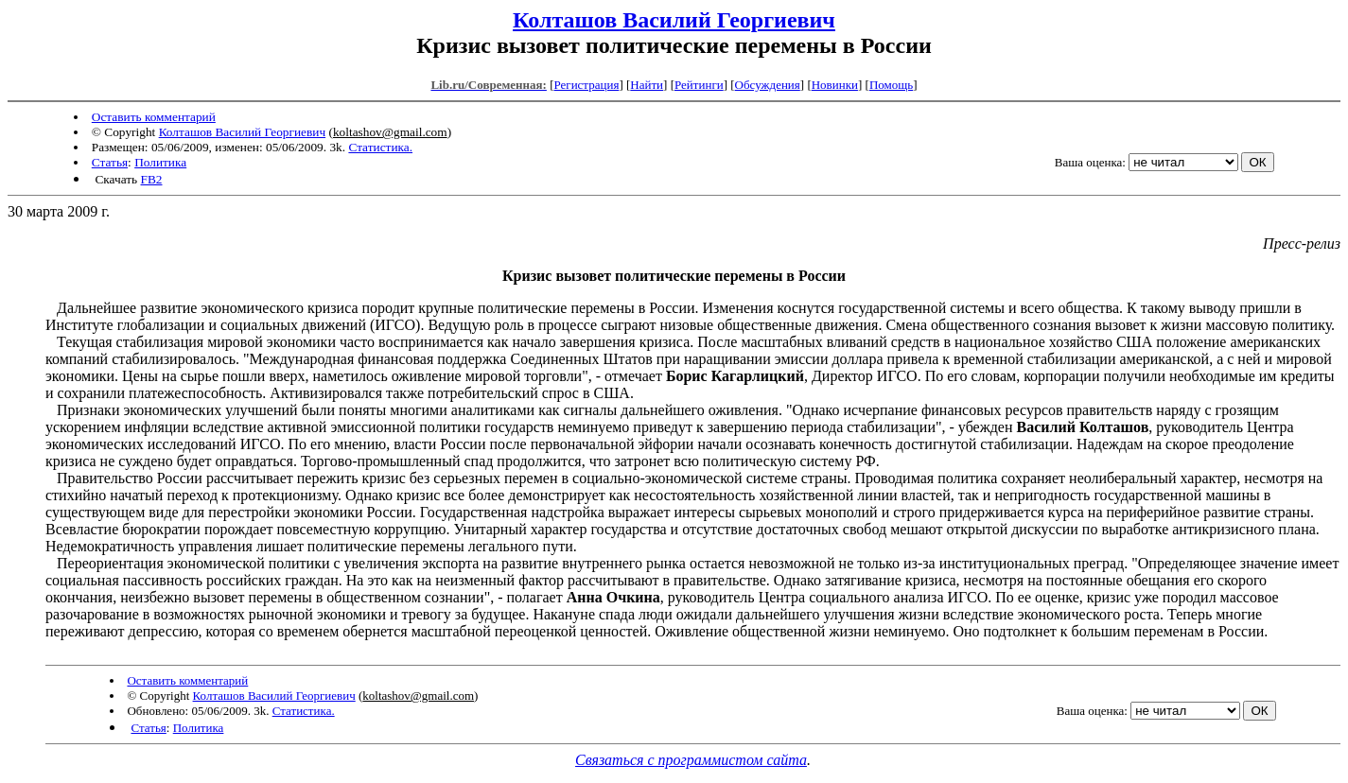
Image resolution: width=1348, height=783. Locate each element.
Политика (160, 162)
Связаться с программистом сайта (691, 760)
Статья (110, 162)
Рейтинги (699, 85)
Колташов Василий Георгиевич (674, 20)
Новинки (835, 85)
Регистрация (586, 85)
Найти (646, 85)
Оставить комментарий (154, 117)
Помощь (891, 85)
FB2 (152, 179)
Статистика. (380, 147)
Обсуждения (767, 85)
